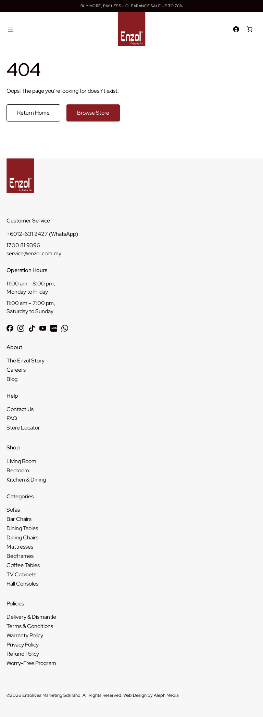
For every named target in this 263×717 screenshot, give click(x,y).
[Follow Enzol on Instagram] (20, 328)
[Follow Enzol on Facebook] (10, 328)
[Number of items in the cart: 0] (249, 29)
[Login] (236, 29)
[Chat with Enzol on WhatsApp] (64, 328)
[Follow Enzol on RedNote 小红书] (53, 328)
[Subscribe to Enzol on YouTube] (42, 328)
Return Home (33, 112)
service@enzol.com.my (34, 253)
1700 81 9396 (23, 245)
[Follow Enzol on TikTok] (31, 328)
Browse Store (93, 112)
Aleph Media (166, 695)
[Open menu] (11, 29)
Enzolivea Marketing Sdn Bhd (51, 695)
